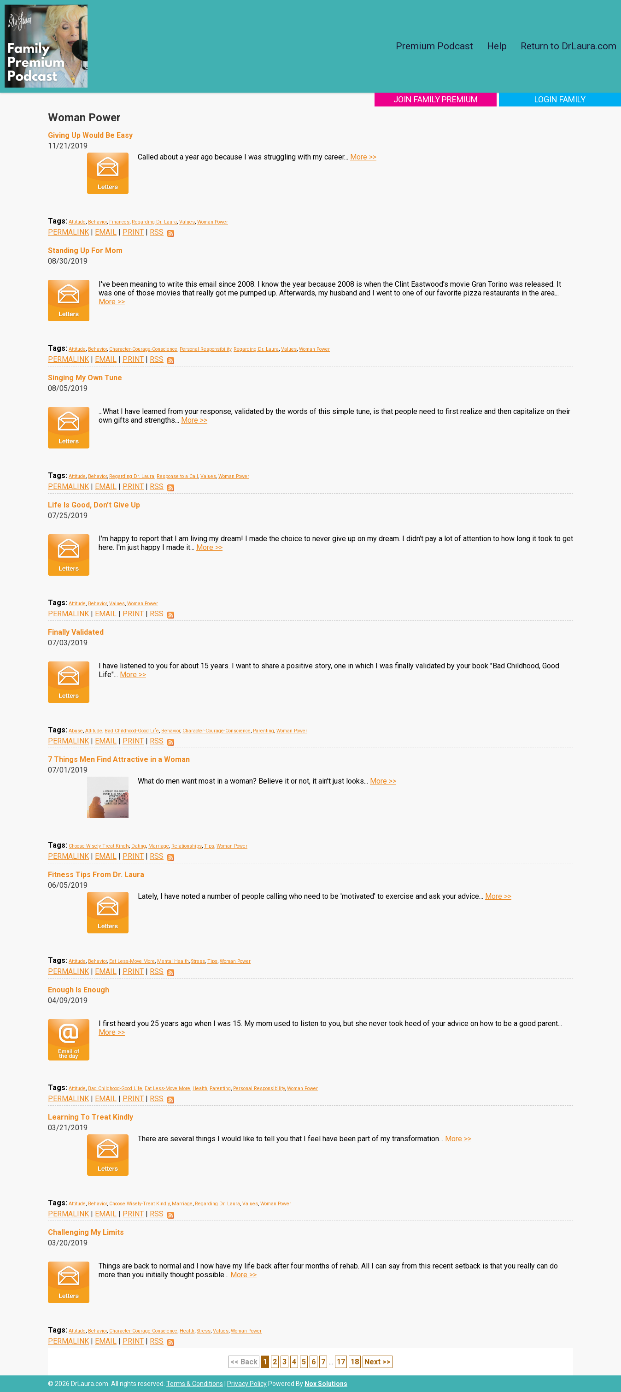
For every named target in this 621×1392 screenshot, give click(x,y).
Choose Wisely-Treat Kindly (99, 846)
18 (355, 1361)
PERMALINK (68, 232)
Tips (209, 846)
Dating (138, 846)
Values (187, 222)
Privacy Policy (247, 1383)
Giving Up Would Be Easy (90, 135)
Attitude (77, 222)
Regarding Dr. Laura (154, 222)
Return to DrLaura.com (568, 46)
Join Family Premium (435, 99)
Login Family (560, 99)
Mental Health (173, 961)
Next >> (377, 1361)
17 (341, 1361)
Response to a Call (177, 476)
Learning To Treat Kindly (90, 1117)
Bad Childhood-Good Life (132, 731)
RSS (157, 232)
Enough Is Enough (78, 989)
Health (200, 1088)
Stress (198, 961)
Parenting (263, 731)
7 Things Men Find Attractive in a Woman (119, 759)
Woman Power (212, 222)
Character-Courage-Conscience (143, 349)
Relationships (186, 846)
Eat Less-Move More (132, 961)
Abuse (76, 731)
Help (497, 46)
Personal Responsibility (205, 349)
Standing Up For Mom (85, 250)
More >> (363, 157)
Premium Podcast (434, 46)
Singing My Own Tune (85, 377)
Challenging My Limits (86, 1232)
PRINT (133, 232)
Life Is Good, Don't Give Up (94, 505)
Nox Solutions (326, 1383)
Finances (119, 222)
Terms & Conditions (194, 1383)
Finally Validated (76, 632)
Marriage (158, 846)
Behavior (97, 222)
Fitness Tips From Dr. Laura (96, 874)
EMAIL (106, 232)
